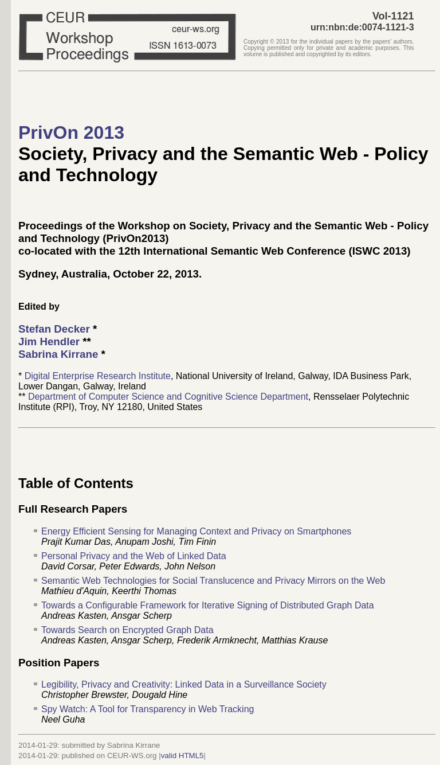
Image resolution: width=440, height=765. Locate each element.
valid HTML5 (182, 755)
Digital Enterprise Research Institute (98, 376)
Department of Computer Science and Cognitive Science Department (168, 396)
